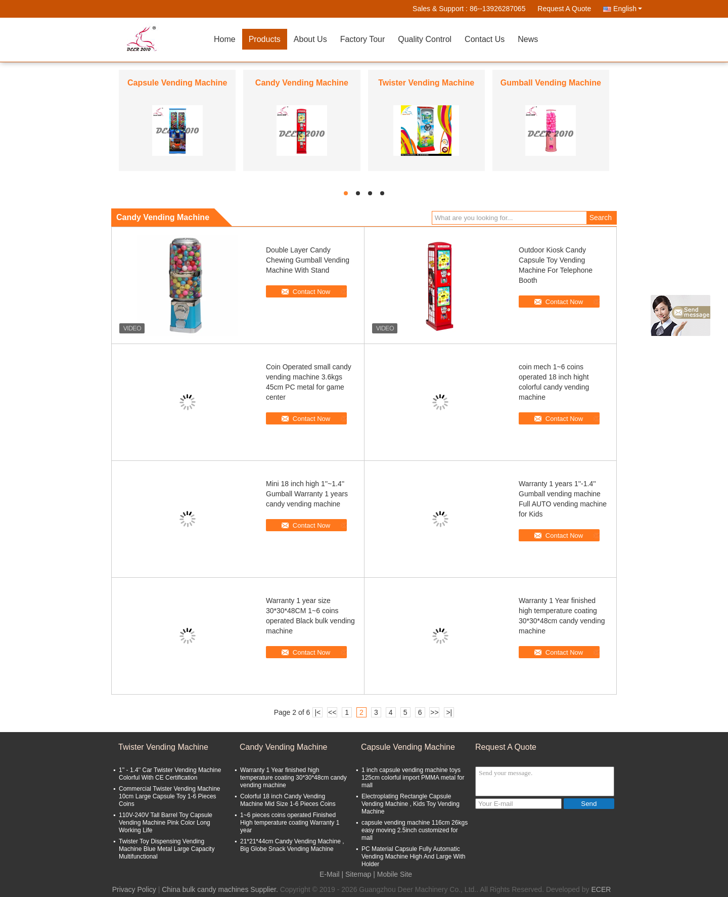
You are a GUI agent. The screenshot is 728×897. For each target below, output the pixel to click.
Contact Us (485, 39)
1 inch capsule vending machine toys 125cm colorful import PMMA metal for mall (412, 777)
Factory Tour (362, 39)
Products (265, 39)
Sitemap (358, 874)
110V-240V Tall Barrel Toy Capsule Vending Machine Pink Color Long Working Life (165, 822)
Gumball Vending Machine (550, 82)
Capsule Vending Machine (177, 82)
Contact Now (311, 291)
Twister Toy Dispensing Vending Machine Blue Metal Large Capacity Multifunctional (166, 849)
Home (225, 39)
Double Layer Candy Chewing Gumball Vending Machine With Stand (307, 260)
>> (434, 712)
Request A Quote (564, 9)
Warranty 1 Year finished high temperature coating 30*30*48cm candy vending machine (293, 777)
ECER (601, 889)
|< (317, 712)
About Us (310, 39)
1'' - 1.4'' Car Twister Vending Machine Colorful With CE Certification (170, 773)
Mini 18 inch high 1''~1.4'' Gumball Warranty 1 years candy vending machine (307, 494)
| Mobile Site (392, 874)
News (528, 39)
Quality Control (424, 39)
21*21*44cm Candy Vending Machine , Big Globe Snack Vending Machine (292, 845)
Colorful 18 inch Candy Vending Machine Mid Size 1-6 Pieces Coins (288, 800)
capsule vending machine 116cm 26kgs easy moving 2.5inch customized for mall (414, 830)
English (627, 9)
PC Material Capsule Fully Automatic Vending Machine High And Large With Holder (413, 856)
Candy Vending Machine (301, 82)
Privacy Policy (134, 889)
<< (332, 712)
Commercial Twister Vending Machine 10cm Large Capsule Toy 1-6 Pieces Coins (169, 796)
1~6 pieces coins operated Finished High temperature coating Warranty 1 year (289, 822)
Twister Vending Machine (426, 82)
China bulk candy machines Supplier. (221, 889)
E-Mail (330, 874)
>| (449, 712)
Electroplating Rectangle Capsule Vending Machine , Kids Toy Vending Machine (410, 804)
